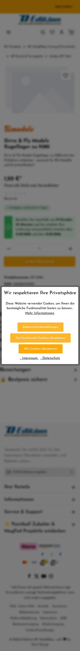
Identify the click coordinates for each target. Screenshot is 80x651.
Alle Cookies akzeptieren (40, 348)
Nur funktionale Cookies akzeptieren (40, 338)
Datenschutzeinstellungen (40, 327)
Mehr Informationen (39, 313)
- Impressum (29, 358)
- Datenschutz (50, 358)
